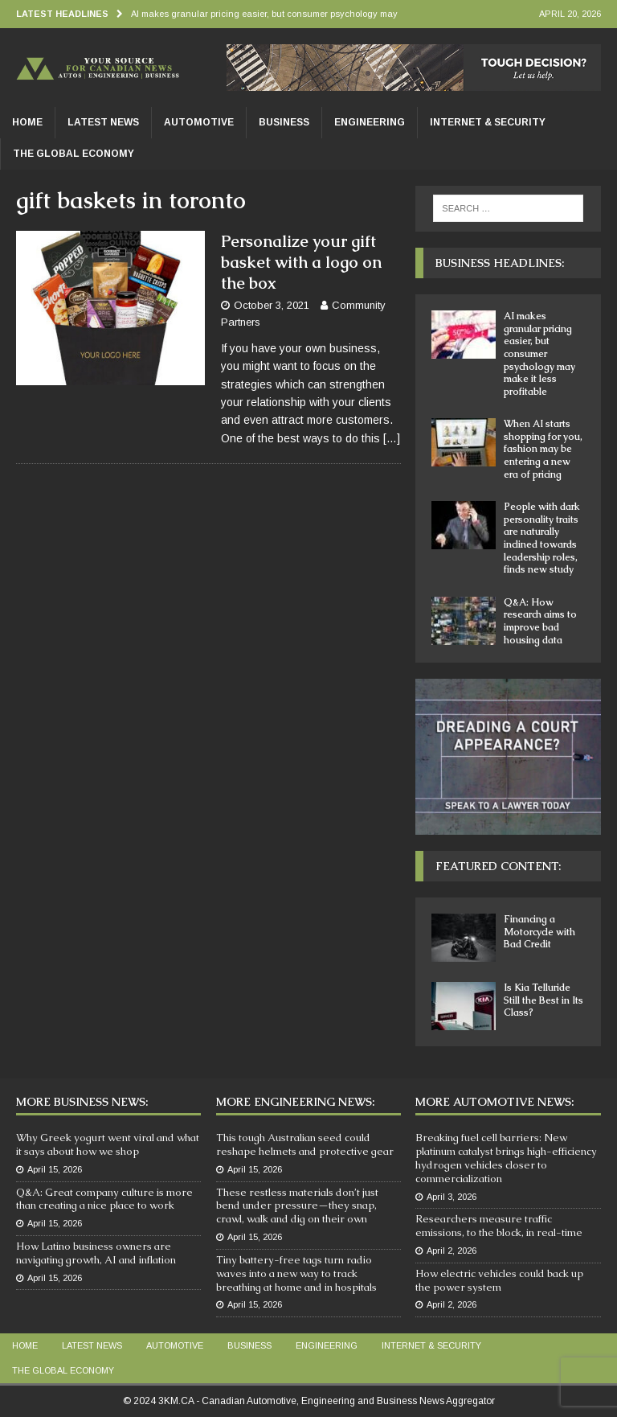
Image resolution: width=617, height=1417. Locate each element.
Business (284, 122)
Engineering (369, 122)
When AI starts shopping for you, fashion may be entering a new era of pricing (543, 448)
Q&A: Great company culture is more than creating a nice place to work (104, 1199)
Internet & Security (487, 122)
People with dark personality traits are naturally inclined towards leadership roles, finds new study (542, 538)
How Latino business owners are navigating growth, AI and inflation (96, 1253)
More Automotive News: (494, 1102)
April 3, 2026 (451, 1196)
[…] (391, 438)
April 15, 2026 (54, 1169)
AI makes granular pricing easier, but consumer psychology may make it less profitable (539, 354)
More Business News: (82, 1102)
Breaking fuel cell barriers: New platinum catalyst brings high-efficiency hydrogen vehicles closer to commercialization (506, 1158)
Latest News (103, 122)
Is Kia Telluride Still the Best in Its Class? (543, 1000)
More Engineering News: (295, 1102)
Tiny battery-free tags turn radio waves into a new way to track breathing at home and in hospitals (296, 1273)
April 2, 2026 (451, 1250)
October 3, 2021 (271, 305)
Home (27, 122)
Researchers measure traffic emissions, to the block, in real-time (498, 1225)
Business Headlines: (499, 263)
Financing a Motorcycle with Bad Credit (539, 932)
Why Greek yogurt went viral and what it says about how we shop (107, 1144)
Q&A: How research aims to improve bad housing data (540, 621)
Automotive (199, 122)
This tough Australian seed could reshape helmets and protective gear (305, 1144)
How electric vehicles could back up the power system (499, 1280)
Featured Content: (498, 866)
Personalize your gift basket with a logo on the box (301, 262)
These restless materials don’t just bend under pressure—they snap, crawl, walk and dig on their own (297, 1205)
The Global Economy (73, 153)
